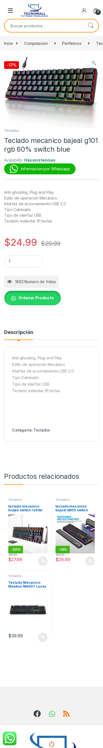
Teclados (11, 130)
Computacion (36, 43)
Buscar (90, 25)
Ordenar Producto (36, 297)
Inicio (8, 43)
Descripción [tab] (18, 332)
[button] (93, 63)
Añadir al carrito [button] (43, 561)
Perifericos (71, 43)
